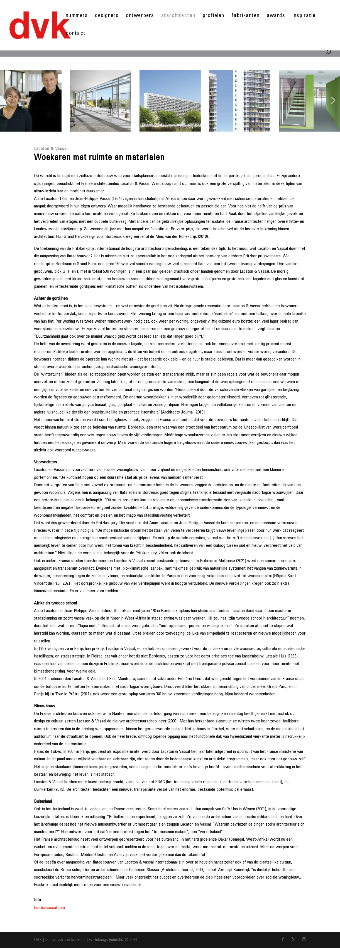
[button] (8, 100)
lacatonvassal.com (49, 908)
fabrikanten (245, 16)
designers (107, 16)
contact (76, 34)
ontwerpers (140, 16)
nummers (77, 16)
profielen (213, 16)
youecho (116, 940)
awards (276, 16)
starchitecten (178, 16)
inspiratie (303, 16)
